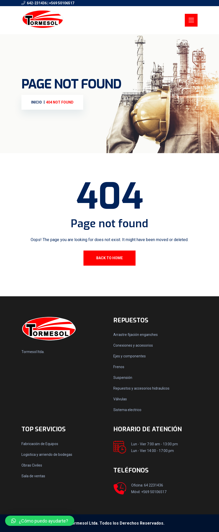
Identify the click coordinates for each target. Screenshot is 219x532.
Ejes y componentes (129, 356)
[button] (39, 521)
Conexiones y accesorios (133, 345)
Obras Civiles (31, 465)
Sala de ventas (33, 476)
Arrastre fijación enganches (135, 335)
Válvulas (120, 399)
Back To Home (109, 258)
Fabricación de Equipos (39, 444)
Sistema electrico (127, 410)
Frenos (118, 367)
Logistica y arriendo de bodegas (46, 454)
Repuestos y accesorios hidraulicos (141, 388)
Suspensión (122, 378)
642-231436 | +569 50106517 (50, 3)
